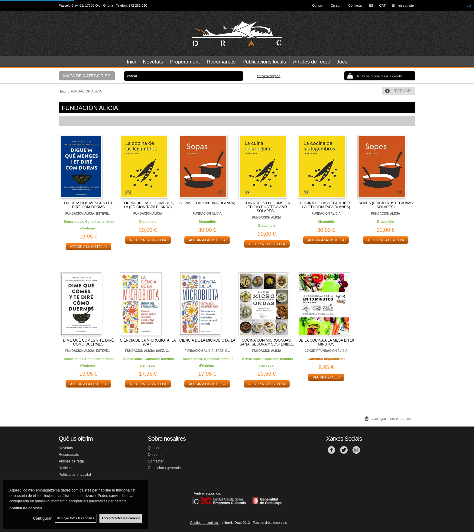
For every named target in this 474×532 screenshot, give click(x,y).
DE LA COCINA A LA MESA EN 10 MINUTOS (326, 342)
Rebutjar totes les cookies (75, 518)
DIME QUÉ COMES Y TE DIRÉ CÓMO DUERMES (88, 342)
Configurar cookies (204, 522)
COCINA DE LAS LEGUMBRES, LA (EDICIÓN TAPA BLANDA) (148, 205)
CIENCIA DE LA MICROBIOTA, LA (207, 340)
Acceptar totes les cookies (121, 518)
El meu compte (403, 5)
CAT (382, 5)
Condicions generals (164, 468)
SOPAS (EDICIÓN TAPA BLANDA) (207, 203)
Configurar (42, 518)
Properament (185, 62)
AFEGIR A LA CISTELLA (88, 246)
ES (371, 5)
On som (337, 5)
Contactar (355, 5)
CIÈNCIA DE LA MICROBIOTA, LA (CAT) (148, 342)
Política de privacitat (75, 474)
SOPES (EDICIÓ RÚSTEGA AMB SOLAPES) (386, 205)
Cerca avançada (269, 76)
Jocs (342, 62)
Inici (131, 62)
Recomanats (221, 62)
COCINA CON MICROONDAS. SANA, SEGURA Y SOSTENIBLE (267, 342)
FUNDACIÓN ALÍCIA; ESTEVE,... (88, 213)
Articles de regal (311, 62)
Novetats (153, 62)
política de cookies (25, 508)
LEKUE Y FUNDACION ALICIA (326, 350)
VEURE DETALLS (326, 377)
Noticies (65, 468)
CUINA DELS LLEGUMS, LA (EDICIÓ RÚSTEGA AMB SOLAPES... (267, 207)
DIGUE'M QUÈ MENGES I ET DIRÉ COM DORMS (88, 205)
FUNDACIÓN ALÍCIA (147, 213)
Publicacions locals (264, 62)
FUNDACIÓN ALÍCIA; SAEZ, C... (147, 350)
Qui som (318, 5)
